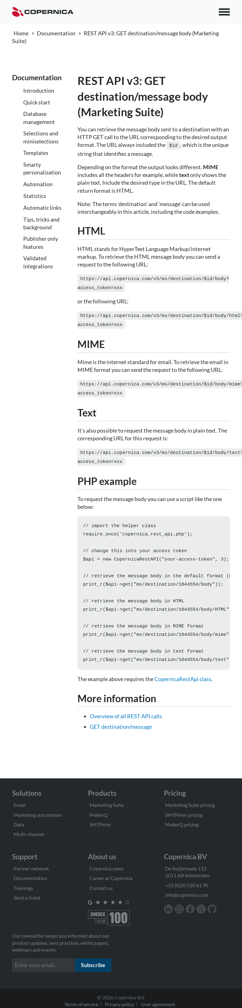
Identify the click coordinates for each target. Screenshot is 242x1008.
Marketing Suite (107, 805)
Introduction (38, 90)
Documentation (56, 33)
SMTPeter (100, 824)
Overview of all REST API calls (126, 721)
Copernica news (107, 868)
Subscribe (93, 965)
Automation (38, 184)
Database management (39, 117)
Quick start (36, 102)
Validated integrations (38, 262)
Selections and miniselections (41, 137)
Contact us (101, 888)
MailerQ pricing (182, 824)
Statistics (34, 195)
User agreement (158, 1004)
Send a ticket (27, 897)
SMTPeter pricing (183, 815)
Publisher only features (40, 242)
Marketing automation (38, 815)
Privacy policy (119, 1004)
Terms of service (81, 1004)
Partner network (31, 868)
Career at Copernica (111, 878)
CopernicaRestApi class (182, 683)
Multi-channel (29, 834)
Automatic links (42, 207)
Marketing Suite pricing (190, 805)
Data (19, 824)
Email (19, 805)
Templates (35, 152)
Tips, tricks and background (41, 223)
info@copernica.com (186, 895)
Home (21, 33)
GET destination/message (121, 731)
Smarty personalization (42, 168)
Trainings (23, 888)
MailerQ (99, 815)
